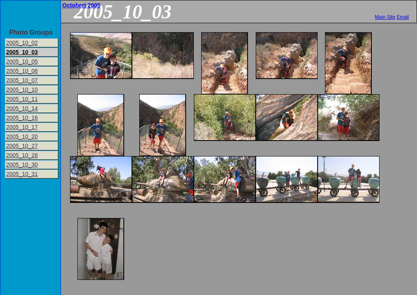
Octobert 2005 (81, 5)
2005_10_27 (22, 146)
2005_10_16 (22, 117)
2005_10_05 (22, 61)
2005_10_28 (22, 155)
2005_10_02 (22, 43)
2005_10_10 (22, 89)
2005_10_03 (22, 52)
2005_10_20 (22, 136)
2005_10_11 (22, 99)
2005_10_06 (22, 71)
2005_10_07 (22, 80)
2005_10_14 (22, 108)
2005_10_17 (22, 127)
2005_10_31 (22, 174)
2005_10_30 (22, 164)
